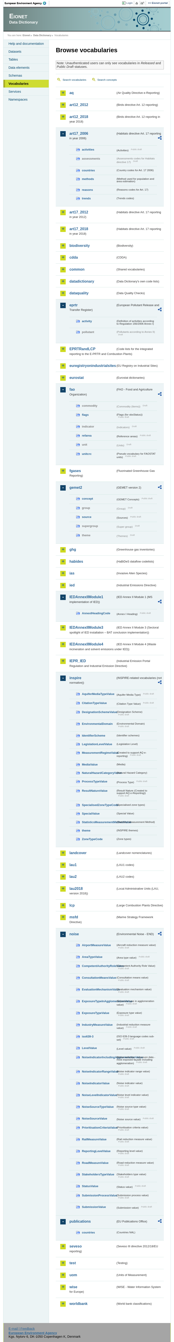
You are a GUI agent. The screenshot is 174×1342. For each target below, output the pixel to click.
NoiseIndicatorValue (95, 1083)
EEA (27, 3)
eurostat (76, 378)
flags (85, 414)
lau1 (73, 865)
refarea (87, 435)
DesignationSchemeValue (99, 712)
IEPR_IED (77, 661)
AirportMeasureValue (96, 945)
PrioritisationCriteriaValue (99, 1127)
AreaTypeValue (92, 957)
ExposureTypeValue (95, 1013)
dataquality (78, 293)
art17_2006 (78, 133)
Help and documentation (26, 43)
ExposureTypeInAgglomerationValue (99, 1001)
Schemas (15, 75)
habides (76, 561)
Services (14, 91)
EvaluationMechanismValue (99, 989)
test (72, 1263)
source (86, 517)
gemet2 (75, 487)
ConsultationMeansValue (99, 977)
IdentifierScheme (93, 735)
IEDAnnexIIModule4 (86, 644)
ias (71, 573)
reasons (87, 189)
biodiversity (79, 246)
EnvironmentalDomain (97, 723)
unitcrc (87, 454)
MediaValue (90, 764)
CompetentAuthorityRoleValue (99, 966)
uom (73, 1275)
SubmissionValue (94, 1207)
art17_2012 (78, 212)
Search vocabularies (74, 79)
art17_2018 (78, 229)
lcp (72, 905)
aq (71, 93)
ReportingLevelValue (96, 1151)
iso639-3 (87, 1036)
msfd (73, 917)
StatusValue (90, 1186)
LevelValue (89, 1048)
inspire (75, 678)
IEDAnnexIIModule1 (86, 597)
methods (88, 179)
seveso (75, 1246)
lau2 (73, 877)
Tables (13, 59)
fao (72, 389)
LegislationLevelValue (97, 744)
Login (129, 3)
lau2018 (76, 889)
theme (86, 830)
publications (80, 1221)
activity (87, 321)
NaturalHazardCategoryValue (99, 773)
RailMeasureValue (94, 1139)
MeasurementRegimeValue (99, 752)
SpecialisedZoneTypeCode (99, 805)
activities (88, 149)
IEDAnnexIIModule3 (86, 627)
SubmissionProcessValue (99, 1195)
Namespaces (17, 99)
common (77, 269)
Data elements (18, 67)
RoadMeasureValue (95, 1163)
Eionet (26, 35)
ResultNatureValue (94, 790)
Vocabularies (18, 83)
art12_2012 (78, 105)
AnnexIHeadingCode (96, 613)
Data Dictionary (42, 35)
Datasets (14, 51)
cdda (73, 257)
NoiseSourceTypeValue (98, 1106)
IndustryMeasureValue (97, 1024)
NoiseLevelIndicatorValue (99, 1095)
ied (72, 585)
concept (87, 498)
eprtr (73, 305)
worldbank (78, 1304)
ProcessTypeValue (94, 781)
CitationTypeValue (94, 703)
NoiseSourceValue (94, 1118)
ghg (72, 549)
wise (73, 1287)
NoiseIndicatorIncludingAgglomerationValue (99, 1057)
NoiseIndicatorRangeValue (99, 1071)
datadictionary (81, 281)
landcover (78, 853)
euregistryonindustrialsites (92, 366)
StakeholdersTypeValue (98, 1174)
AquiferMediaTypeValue (98, 694)
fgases (75, 471)
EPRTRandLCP (82, 349)
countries (88, 170)
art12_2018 (78, 117)
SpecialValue (90, 813)
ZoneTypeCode (92, 839)
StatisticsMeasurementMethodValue (99, 822)
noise (74, 934)
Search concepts (107, 79)
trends (86, 198)
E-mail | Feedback (22, 1328)
